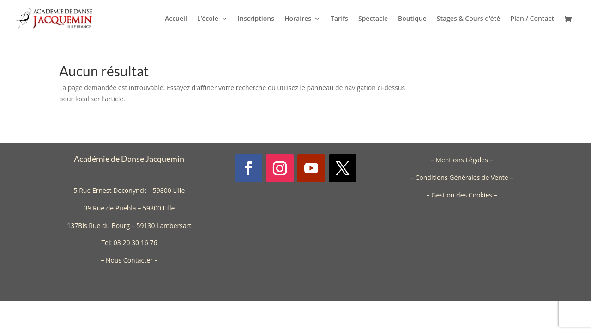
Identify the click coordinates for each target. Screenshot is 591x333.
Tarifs (339, 19)
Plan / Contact (532, 19)
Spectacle (373, 19)
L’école (207, 19)
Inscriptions (256, 19)
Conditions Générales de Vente (461, 177)
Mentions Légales (461, 159)
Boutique (412, 19)
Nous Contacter (129, 260)
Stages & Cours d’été (469, 19)
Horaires (297, 19)
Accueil (176, 19)
